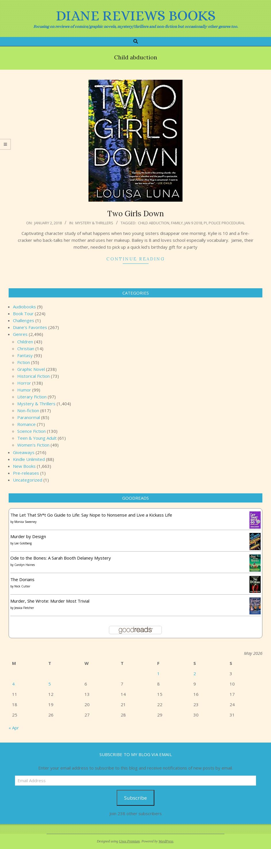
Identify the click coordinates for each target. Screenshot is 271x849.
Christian (25, 348)
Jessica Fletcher (24, 608)
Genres (20, 334)
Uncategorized (27, 480)
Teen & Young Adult (37, 438)
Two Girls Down (135, 213)
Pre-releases (26, 473)
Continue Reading (135, 259)
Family (177, 222)
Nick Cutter (22, 586)
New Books (24, 466)
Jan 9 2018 (193, 222)
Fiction (23, 362)
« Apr (14, 728)
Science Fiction (31, 431)
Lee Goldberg (23, 543)
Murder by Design (28, 536)
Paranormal (28, 417)
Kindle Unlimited (29, 459)
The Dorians (22, 579)
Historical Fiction (33, 376)
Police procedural (227, 222)
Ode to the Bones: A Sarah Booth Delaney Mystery (60, 558)
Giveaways (23, 452)
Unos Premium (129, 841)
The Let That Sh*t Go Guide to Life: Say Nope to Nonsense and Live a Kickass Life (91, 515)
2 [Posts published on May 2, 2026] (194, 673)
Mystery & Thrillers (94, 222)
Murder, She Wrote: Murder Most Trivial (49, 601)
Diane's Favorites (30, 327)
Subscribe (135, 798)
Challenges (23, 320)
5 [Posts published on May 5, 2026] (49, 684)
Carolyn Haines (24, 565)
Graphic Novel (31, 369)
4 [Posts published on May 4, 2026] (13, 684)
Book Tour (23, 313)
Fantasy (25, 355)
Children (25, 341)
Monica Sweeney (25, 522)
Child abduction (153, 222)
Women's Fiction (33, 445)
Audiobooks (24, 306)
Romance (26, 424)
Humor (24, 390)
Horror (24, 383)
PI (205, 222)
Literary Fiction (32, 397)
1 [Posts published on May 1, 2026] (158, 673)
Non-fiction (28, 410)
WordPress (166, 841)
